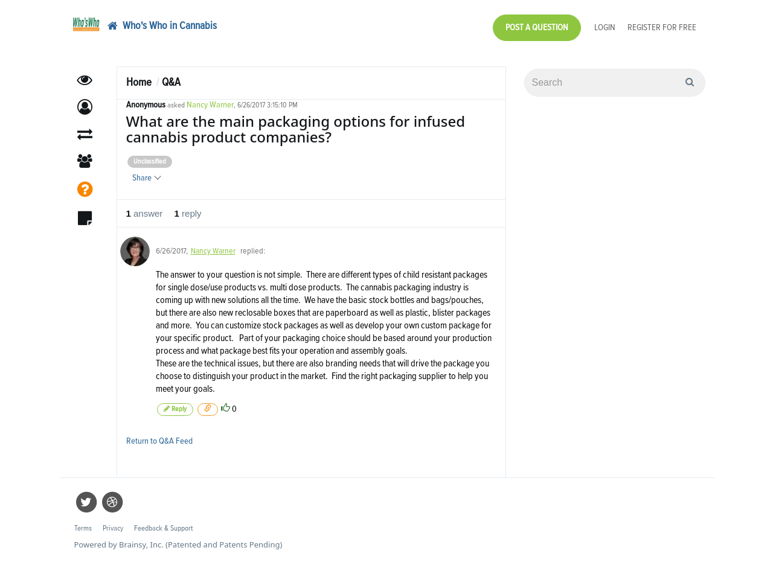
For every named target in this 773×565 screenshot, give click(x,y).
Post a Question (536, 27)
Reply (175, 409)
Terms (83, 528)
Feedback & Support (163, 528)
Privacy (113, 528)
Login (604, 27)
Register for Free (661, 27)
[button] (84, 107)
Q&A (171, 82)
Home (139, 82)
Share (146, 177)
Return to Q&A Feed (159, 440)
